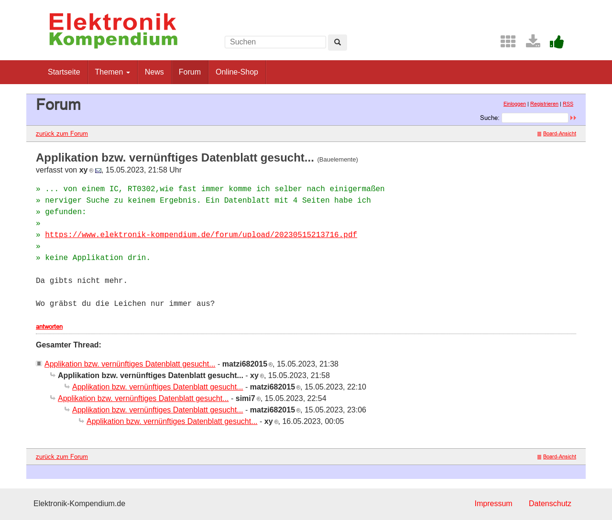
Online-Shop (237, 72)
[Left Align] (337, 42)
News (154, 72)
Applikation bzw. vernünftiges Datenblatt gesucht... (130, 364)
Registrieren (544, 103)
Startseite (64, 72)
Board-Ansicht (556, 133)
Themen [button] (112, 72)
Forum (190, 72)
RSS (568, 103)
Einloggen (514, 103)
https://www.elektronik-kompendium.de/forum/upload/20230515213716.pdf (201, 235)
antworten (49, 326)
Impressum (493, 503)
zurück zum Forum (62, 133)
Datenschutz (550, 503)
